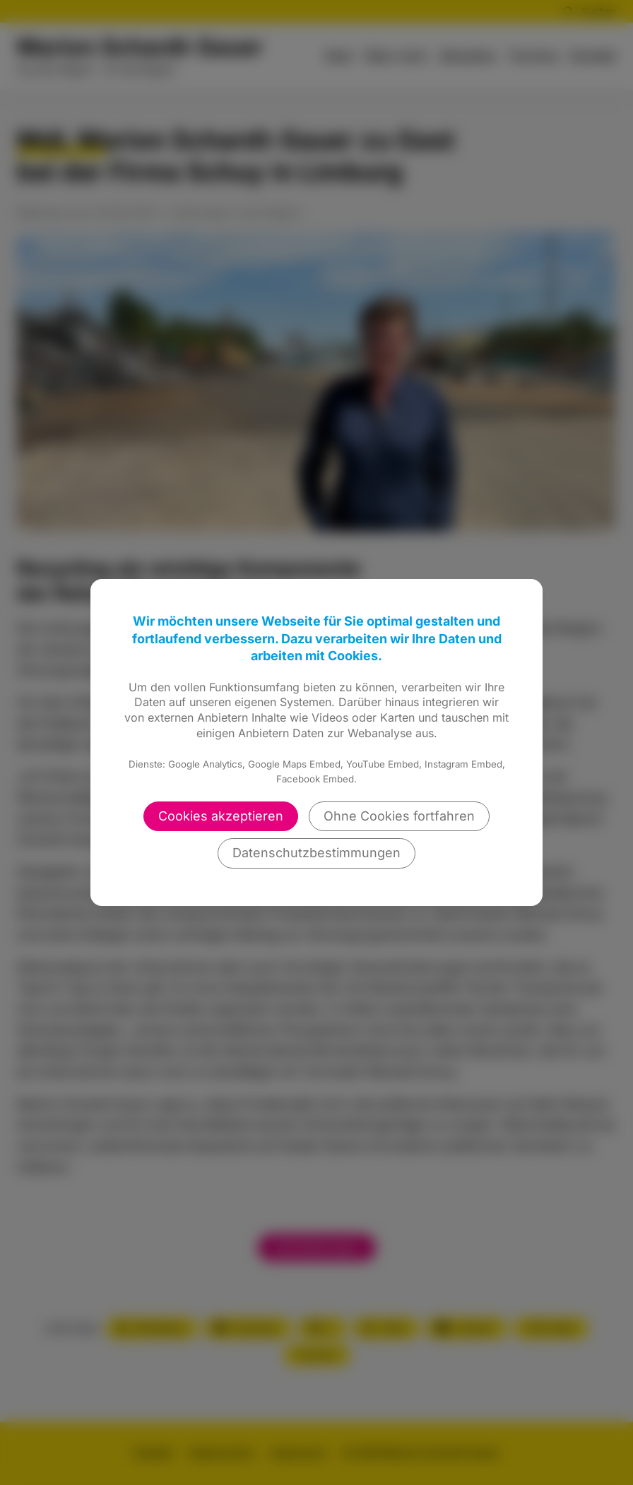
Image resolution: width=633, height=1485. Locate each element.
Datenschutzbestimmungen (316, 852)
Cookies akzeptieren (220, 816)
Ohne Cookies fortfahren (399, 816)
